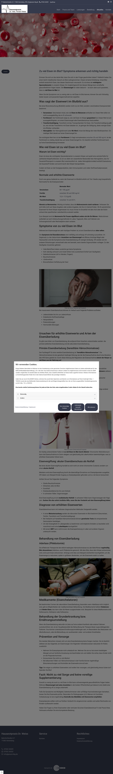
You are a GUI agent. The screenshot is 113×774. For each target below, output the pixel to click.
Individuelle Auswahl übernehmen (69, 407)
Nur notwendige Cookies (51, 407)
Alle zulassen (88, 407)
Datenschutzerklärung (21, 407)
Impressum (32, 407)
